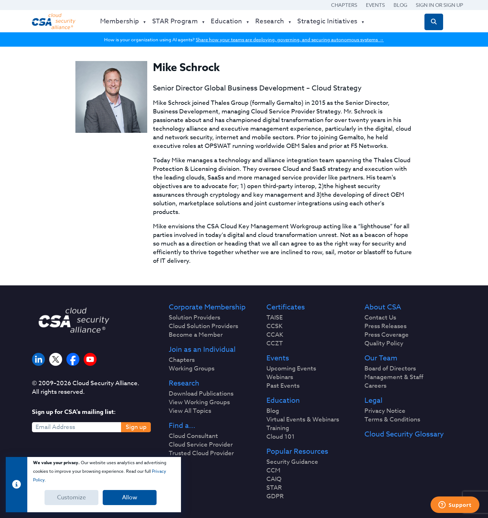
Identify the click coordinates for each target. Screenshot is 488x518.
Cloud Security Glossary (404, 434)
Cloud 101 (280, 437)
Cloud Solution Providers (203, 326)
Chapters (344, 4)
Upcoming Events (291, 368)
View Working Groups (199, 402)
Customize (71, 497)
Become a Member (196, 335)
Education (283, 400)
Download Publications (201, 393)
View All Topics (190, 411)
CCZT (274, 343)
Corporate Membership (207, 307)
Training (277, 428)
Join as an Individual (202, 349)
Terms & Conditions (392, 419)
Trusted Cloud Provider (201, 453)
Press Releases (385, 326)
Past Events (282, 386)
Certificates (285, 307)
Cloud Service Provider (201, 444)
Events (375, 4)
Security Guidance (292, 462)
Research (184, 383)
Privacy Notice (384, 411)
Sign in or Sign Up (439, 4)
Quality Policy (383, 343)
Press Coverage (386, 335)
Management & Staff (393, 377)
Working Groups (191, 368)
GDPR (275, 496)
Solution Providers (194, 317)
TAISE (274, 317)
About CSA (382, 307)
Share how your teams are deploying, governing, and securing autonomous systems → (290, 39)
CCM (273, 470)
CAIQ (274, 479)
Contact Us (380, 317)
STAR (274, 488)
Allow (129, 497)
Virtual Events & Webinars (302, 419)
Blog (400, 4)
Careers (375, 386)
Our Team (380, 358)
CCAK (274, 335)
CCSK (274, 326)
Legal (373, 400)
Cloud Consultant (193, 436)
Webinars (279, 377)
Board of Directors (390, 368)
